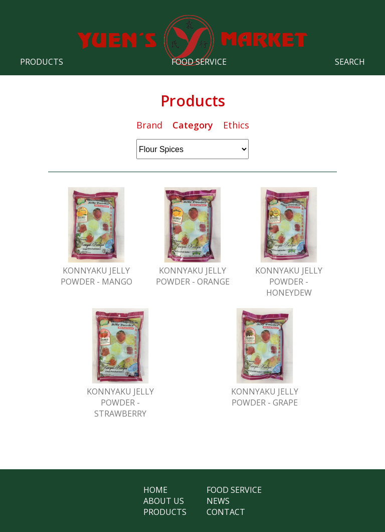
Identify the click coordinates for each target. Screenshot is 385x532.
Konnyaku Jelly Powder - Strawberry (120, 402)
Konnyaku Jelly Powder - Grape (264, 397)
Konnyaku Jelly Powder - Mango (96, 276)
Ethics (236, 125)
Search (350, 61)
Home (155, 489)
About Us (163, 500)
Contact (226, 511)
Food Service (199, 61)
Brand (149, 125)
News (218, 500)
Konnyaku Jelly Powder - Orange (193, 276)
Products (41, 61)
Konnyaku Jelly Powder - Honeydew (288, 281)
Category (192, 125)
